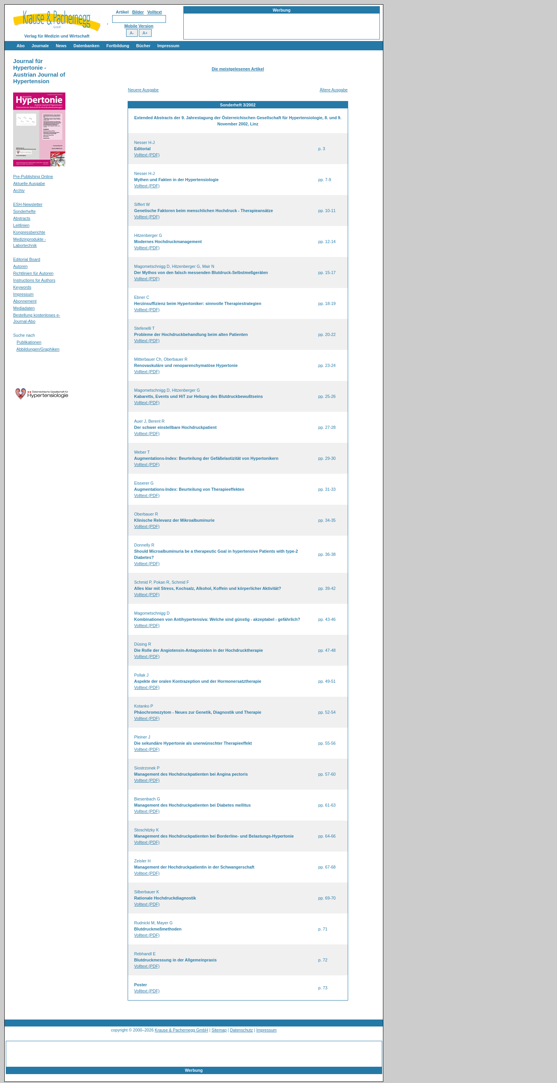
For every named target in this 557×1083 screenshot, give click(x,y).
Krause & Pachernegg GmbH (181, 1030)
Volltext (154, 12)
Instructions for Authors (34, 280)
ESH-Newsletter (28, 204)
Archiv (19, 190)
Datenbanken (86, 45)
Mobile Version (138, 26)
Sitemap (219, 1030)
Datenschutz (241, 1030)
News (61, 45)
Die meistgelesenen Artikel (238, 69)
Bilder (138, 12)
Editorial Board (26, 259)
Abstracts (21, 218)
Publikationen (29, 342)
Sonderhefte (24, 211)
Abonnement (24, 301)
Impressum (168, 45)
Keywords (22, 287)
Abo (21, 45)
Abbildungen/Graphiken (37, 349)
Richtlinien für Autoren (33, 273)
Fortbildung (117, 45)
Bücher (143, 45)
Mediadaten (24, 308)
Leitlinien (21, 225)
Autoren (20, 266)
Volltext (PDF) (147, 155)
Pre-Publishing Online (33, 176)
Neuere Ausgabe (143, 89)
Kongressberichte (29, 232)
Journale (40, 45)
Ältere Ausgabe (333, 89)
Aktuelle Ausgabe (29, 183)
